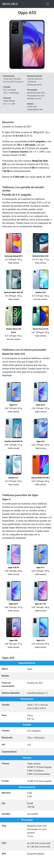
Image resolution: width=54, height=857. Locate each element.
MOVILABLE (10, 4)
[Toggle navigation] (48, 4)
